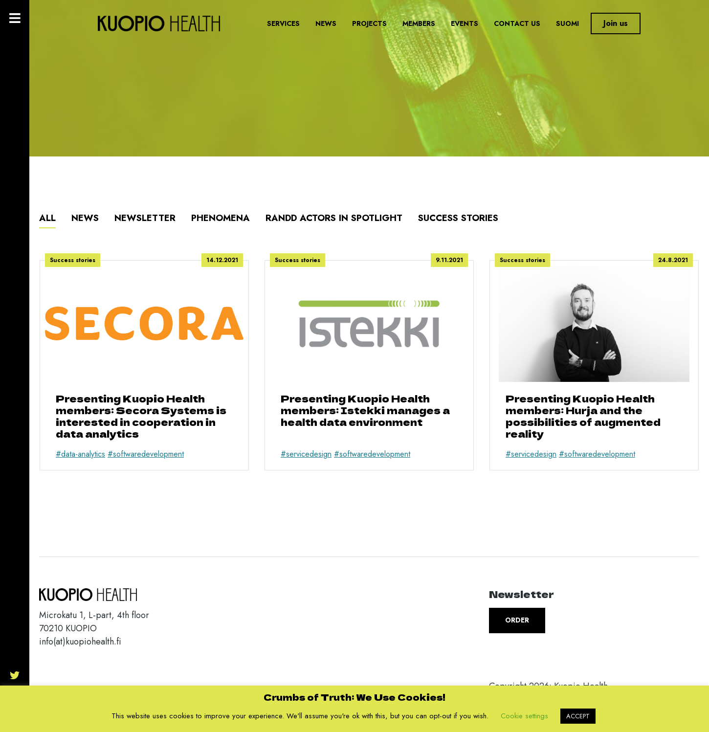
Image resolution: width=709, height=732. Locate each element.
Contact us (517, 23)
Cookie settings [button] (524, 715)
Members (418, 23)
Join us (615, 23)
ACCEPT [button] (578, 716)
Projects (369, 23)
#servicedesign (306, 454)
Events (464, 23)
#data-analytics (80, 454)
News (325, 23)
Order (517, 620)
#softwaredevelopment (146, 454)
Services (283, 23)
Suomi (567, 23)
